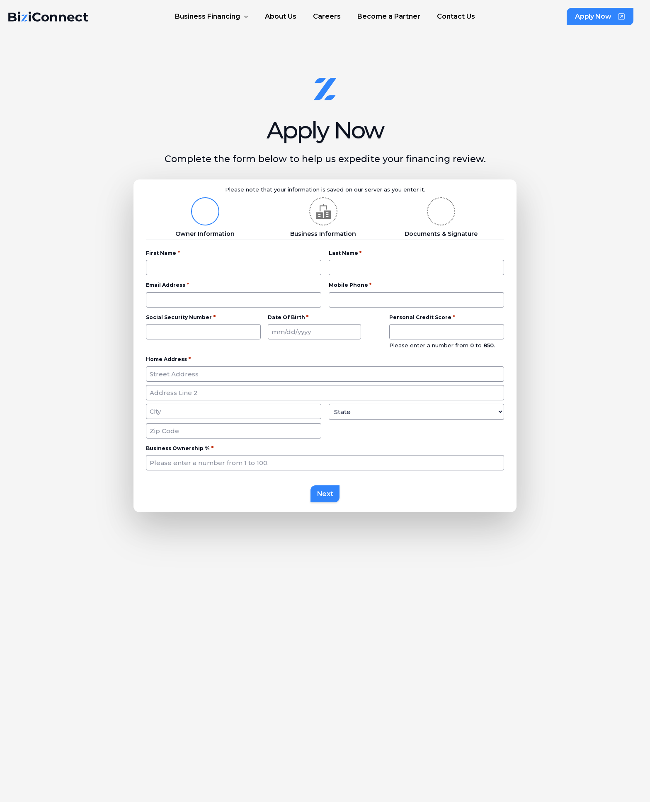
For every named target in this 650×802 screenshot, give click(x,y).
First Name (162, 253)
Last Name (345, 253)
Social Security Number (180, 317)
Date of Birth (288, 317)
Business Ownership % (179, 448)
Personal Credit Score (422, 317)
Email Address (167, 285)
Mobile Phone (350, 285)
